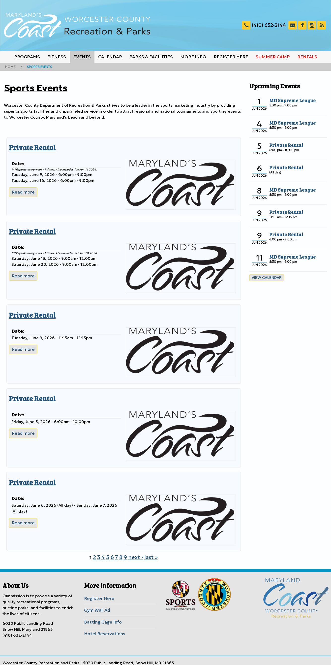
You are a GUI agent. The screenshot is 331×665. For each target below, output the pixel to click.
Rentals (307, 57)
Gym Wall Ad (96, 601)
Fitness (56, 57)
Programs (27, 57)
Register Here (231, 57)
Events (82, 57)
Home (9, 66)
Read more (23, 190)
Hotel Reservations (102, 623)
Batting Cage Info (101, 612)
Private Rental (30, 146)
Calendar (110, 57)
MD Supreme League (290, 99)
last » (149, 549)
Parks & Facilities (151, 57)
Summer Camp (273, 57)
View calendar (265, 277)
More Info (193, 57)
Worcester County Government (96, 658)
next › (135, 549)
